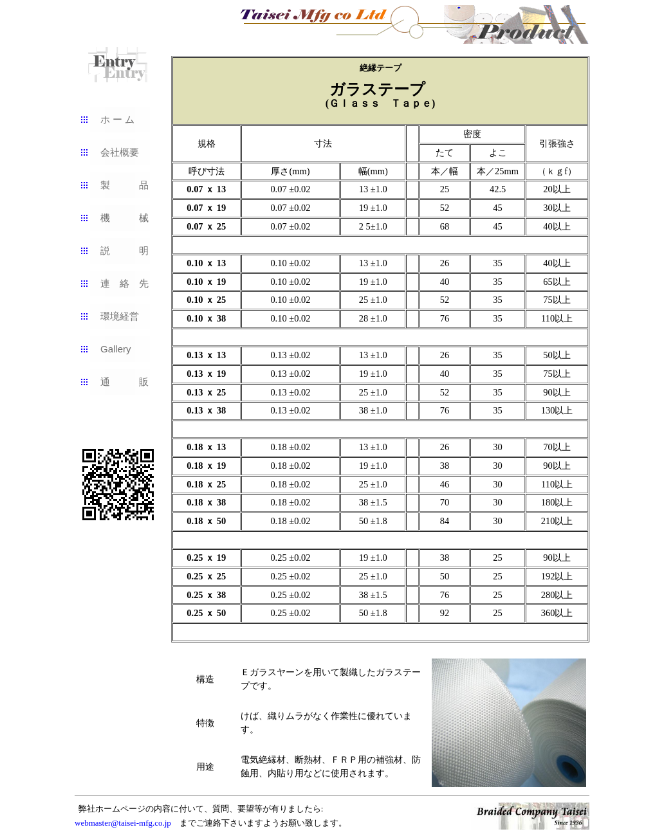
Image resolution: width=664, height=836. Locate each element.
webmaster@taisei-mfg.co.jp (123, 823)
